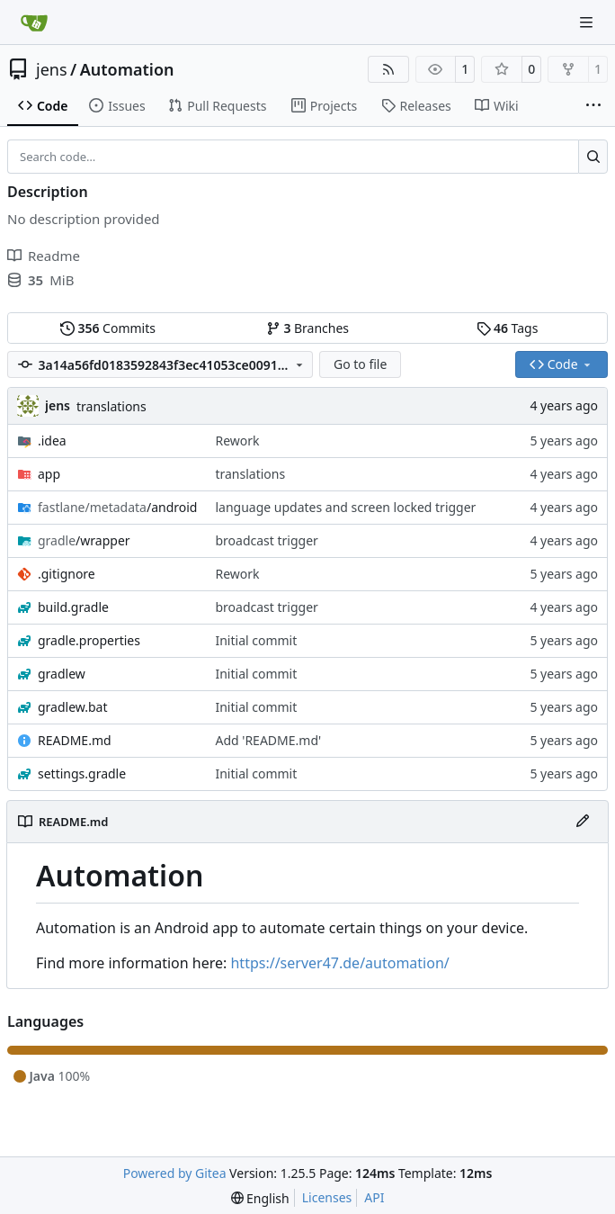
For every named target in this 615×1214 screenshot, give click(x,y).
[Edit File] (582, 821)
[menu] (260, 1198)
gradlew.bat (73, 706)
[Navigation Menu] (588, 22)
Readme (43, 256)
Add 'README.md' (268, 740)
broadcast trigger (266, 540)
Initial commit (256, 640)
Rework (237, 440)
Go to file (360, 364)
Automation (127, 69)
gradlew (61, 673)
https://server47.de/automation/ (339, 963)
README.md (74, 740)
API (374, 1197)
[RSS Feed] (388, 69)
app (49, 473)
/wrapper (84, 540)
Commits (108, 328)
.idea (52, 440)
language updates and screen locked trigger (345, 507)
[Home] (34, 22)
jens (51, 69)
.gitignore (66, 573)
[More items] (593, 106)
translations (111, 406)
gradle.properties (89, 640)
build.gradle (73, 607)
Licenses (327, 1197)
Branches (307, 328)
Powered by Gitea (175, 1173)
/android (117, 507)
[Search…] (593, 156)
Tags (508, 328)
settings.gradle (82, 773)
